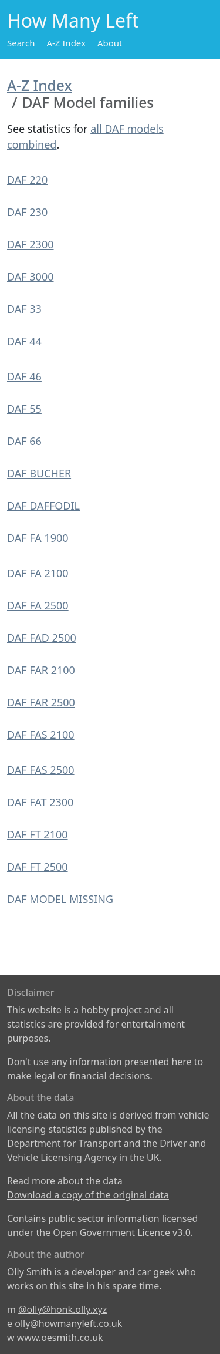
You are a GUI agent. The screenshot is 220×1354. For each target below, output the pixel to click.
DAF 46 (24, 376)
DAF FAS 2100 (41, 734)
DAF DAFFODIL (43, 506)
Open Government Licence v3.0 (122, 1232)
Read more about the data (65, 1180)
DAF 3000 (30, 277)
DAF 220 (27, 180)
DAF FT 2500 (37, 867)
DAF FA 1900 (38, 538)
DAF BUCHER (39, 473)
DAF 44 (24, 341)
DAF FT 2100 (37, 834)
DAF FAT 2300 (40, 802)
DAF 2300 (30, 244)
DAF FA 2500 (38, 605)
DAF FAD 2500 (41, 638)
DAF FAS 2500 (41, 770)
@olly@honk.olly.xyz (62, 1309)
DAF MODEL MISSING (60, 899)
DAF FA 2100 (38, 573)
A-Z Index (66, 43)
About (110, 43)
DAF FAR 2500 (41, 702)
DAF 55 (24, 409)
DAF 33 (24, 309)
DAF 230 (27, 212)
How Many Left (73, 20)
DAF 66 (24, 441)
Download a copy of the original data (88, 1194)
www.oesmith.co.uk (60, 1337)
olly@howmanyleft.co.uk (68, 1323)
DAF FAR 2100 (41, 670)
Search (21, 43)
